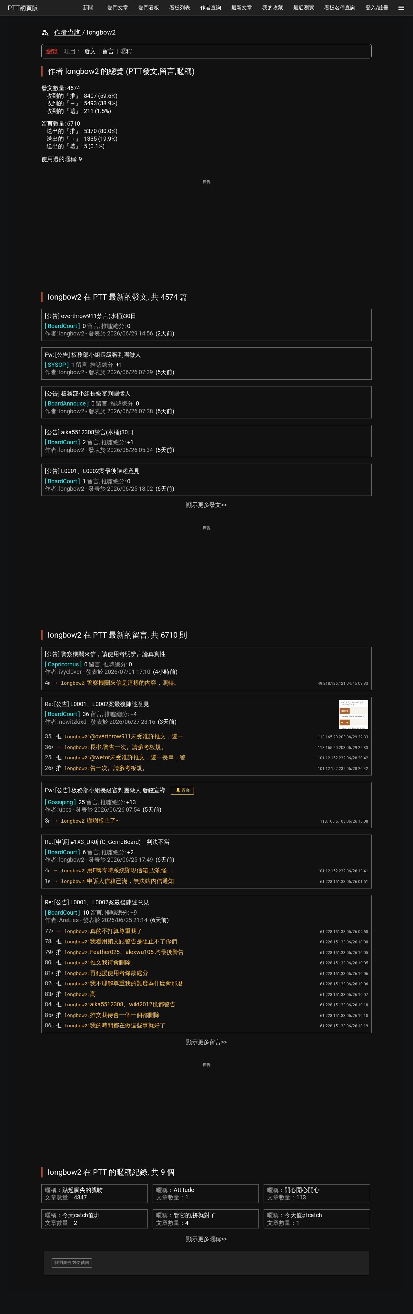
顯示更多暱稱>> (206, 1239)
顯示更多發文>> (206, 504)
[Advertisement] (206, 231)
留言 (108, 51)
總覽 (52, 51)
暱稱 (126, 51)
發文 (90, 51)
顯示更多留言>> (206, 1042)
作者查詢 (67, 32)
